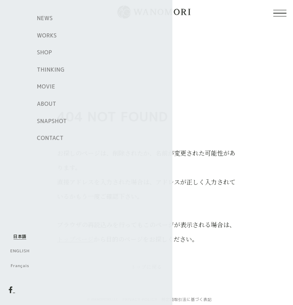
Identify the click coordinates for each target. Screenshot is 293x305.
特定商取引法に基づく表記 (187, 299)
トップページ (75, 239)
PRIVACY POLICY (140, 299)
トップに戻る (146, 266)
